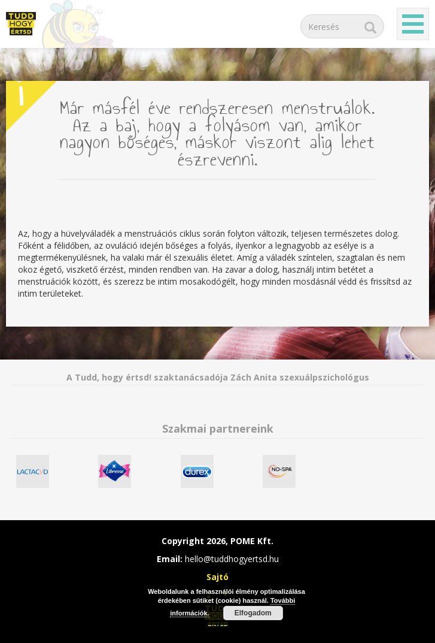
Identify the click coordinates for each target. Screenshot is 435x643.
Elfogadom (253, 613)
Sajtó (217, 576)
